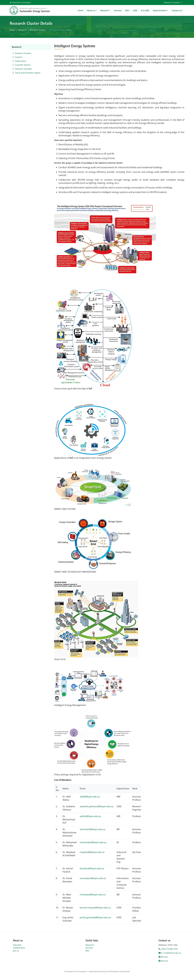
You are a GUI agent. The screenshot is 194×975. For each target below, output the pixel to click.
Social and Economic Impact (27, 72)
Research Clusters (38, 30)
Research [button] (104, 10)
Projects (18, 57)
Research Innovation (21, 2)
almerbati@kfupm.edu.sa (92, 829)
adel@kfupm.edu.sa (90, 796)
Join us (16, 950)
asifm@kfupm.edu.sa (90, 816)
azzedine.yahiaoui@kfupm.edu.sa (96, 806)
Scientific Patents (22, 65)
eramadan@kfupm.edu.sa (93, 878)
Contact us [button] (176, 10)
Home (80, 10)
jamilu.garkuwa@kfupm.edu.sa (95, 917)
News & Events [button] (160, 10)
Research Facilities (23, 69)
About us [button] (91, 10)
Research (22, 30)
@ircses (163, 956)
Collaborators (19, 947)
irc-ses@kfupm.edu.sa (170, 953)
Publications (20, 61)
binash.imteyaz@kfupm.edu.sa (95, 907)
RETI (127, 10)
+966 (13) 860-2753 (168, 949)
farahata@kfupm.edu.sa (92, 868)
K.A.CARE (145, 10)
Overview (17, 945)
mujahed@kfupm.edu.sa (92, 852)
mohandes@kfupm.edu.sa (93, 842)
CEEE (135, 10)
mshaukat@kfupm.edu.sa (92, 894)
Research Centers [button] (172, 2)
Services (118, 10)
